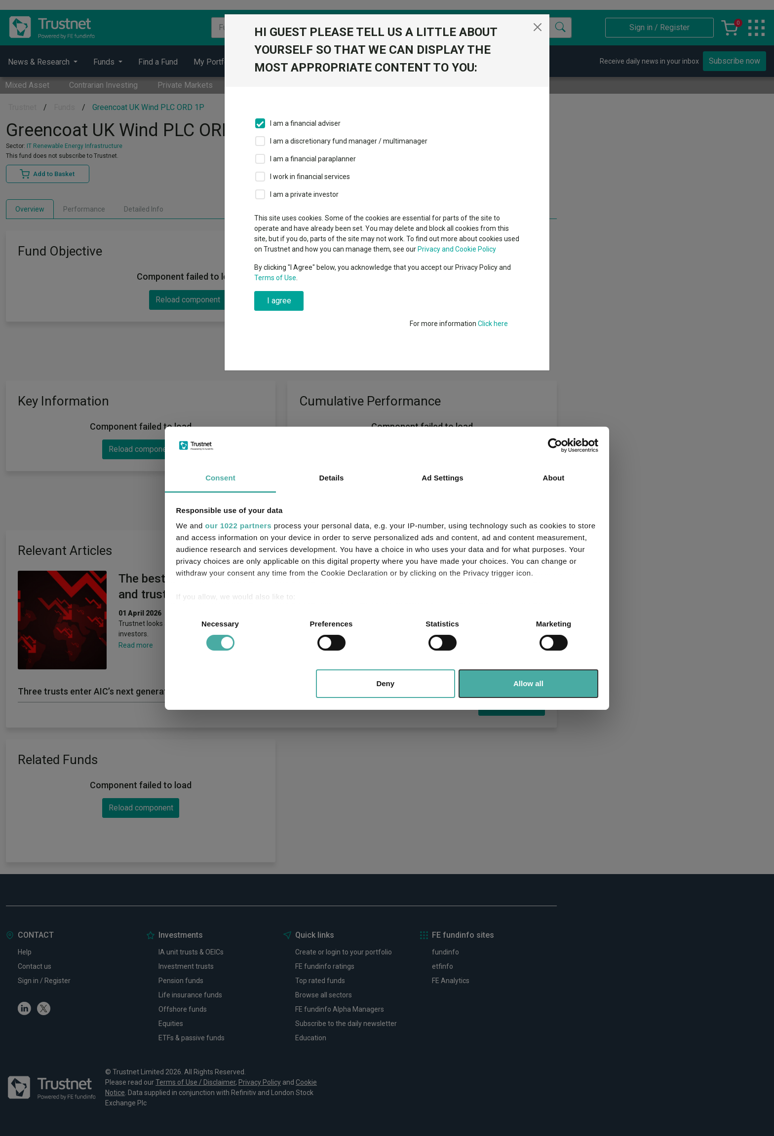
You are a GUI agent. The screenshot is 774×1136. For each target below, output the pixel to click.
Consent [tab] (220, 478)
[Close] (537, 27)
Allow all (528, 683)
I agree (279, 300)
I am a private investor (304, 194)
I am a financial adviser (305, 123)
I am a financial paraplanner (313, 159)
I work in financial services (310, 177)
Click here (493, 324)
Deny (385, 683)
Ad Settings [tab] (442, 478)
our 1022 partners (238, 525)
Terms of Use (275, 278)
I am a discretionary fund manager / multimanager (348, 141)
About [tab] (554, 478)
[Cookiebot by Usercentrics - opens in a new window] (555, 445)
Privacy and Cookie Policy (457, 249)
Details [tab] (331, 478)
